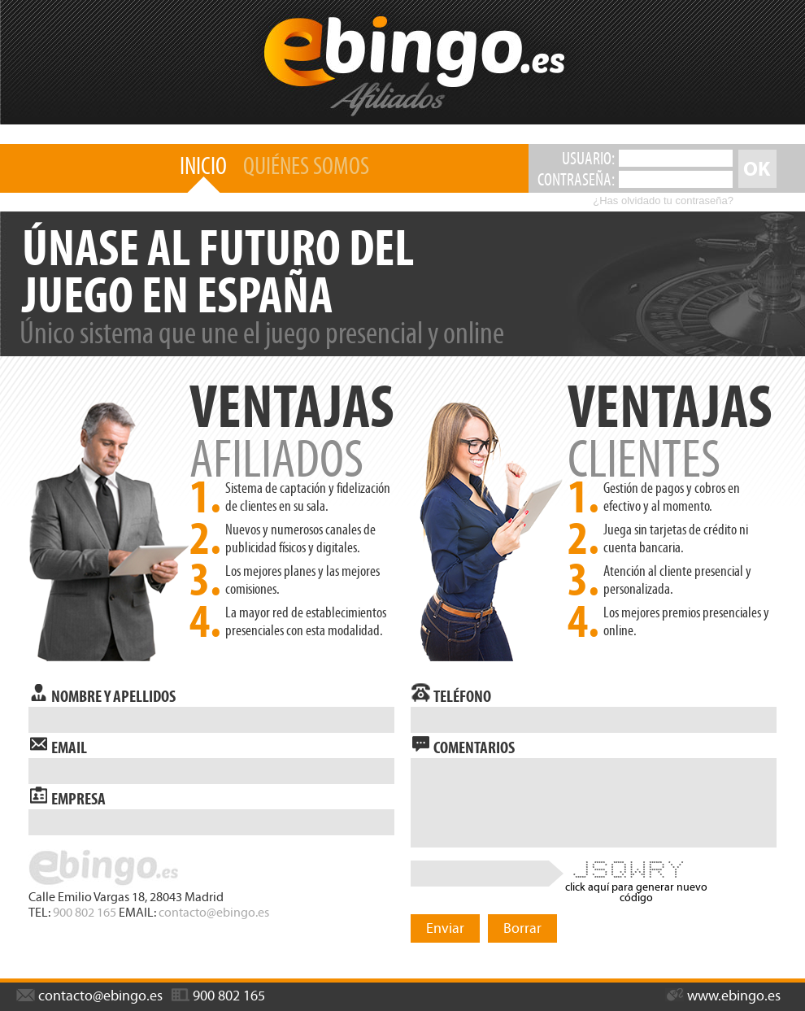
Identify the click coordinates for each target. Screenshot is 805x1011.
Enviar (445, 928)
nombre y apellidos (102, 693)
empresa (67, 796)
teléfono (451, 693)
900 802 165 (84, 912)
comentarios (463, 745)
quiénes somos (306, 165)
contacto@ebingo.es (214, 912)
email (57, 745)
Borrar (522, 928)
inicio (203, 165)
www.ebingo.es (723, 995)
